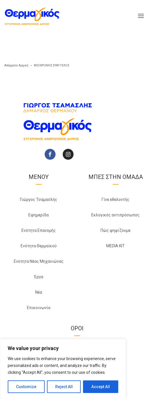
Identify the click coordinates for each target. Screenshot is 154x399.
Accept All (100, 386)
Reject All (64, 386)
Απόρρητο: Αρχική (16, 65)
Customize (26, 386)
